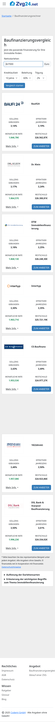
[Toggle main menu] (4, 3)
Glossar (5, 694)
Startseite (7, 15)
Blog (4, 699)
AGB (4, 675)
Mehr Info (11, 146)
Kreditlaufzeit (11, 72)
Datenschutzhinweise (11, 567)
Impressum (7, 670)
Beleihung (27, 72)
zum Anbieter (41, 146)
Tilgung (39, 72)
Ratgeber (6, 690)
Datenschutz (8, 679)
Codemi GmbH (18, 712)
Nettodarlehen (11, 58)
